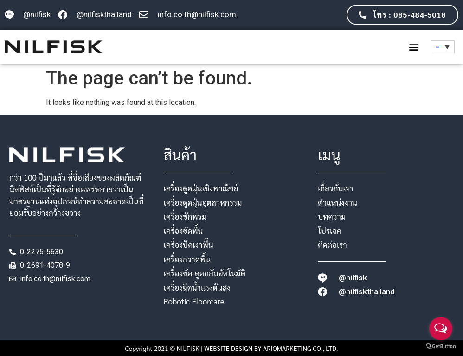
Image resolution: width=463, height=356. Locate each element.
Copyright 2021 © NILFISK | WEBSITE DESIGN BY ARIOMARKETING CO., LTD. (231, 348)
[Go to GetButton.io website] (441, 346)
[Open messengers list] (440, 328)
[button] (413, 46)
